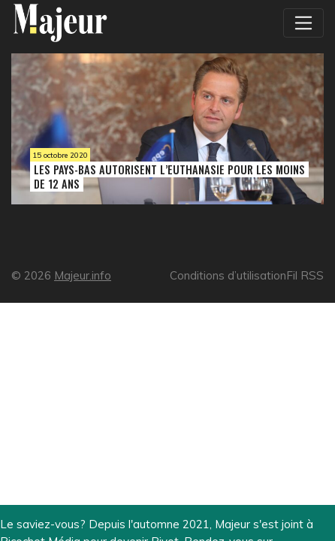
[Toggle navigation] (303, 22)
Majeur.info (82, 275)
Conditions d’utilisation (228, 275)
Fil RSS (305, 275)
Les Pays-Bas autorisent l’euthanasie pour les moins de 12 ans (169, 177)
